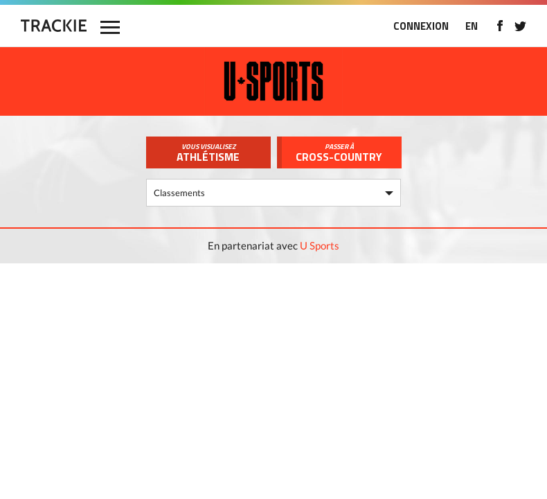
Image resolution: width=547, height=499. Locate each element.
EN (471, 26)
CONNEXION (421, 26)
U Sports (319, 245)
